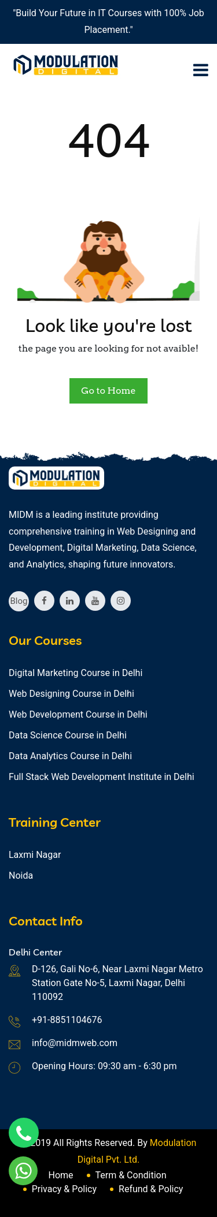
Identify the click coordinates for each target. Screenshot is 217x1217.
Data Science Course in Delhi (68, 735)
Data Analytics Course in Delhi (70, 756)
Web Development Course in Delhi (78, 714)
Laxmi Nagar (35, 854)
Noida (21, 875)
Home (60, 1175)
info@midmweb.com (74, 1042)
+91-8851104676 (67, 1019)
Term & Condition (131, 1175)
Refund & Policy (151, 1189)
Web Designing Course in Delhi (71, 693)
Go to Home (108, 390)
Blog (19, 601)
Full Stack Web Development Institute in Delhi (101, 776)
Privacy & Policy (64, 1189)
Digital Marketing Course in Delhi (75, 672)
